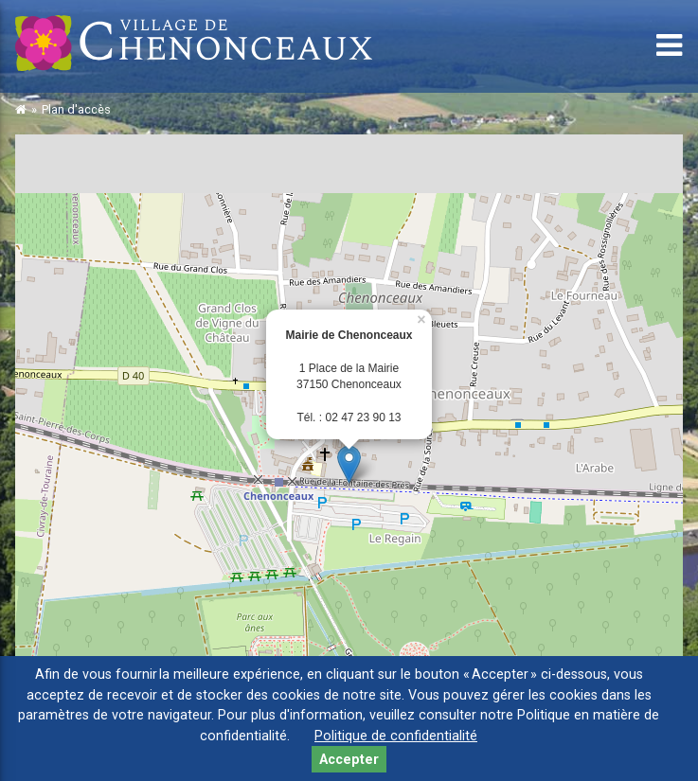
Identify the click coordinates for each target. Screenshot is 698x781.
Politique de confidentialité (395, 736)
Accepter (349, 760)
